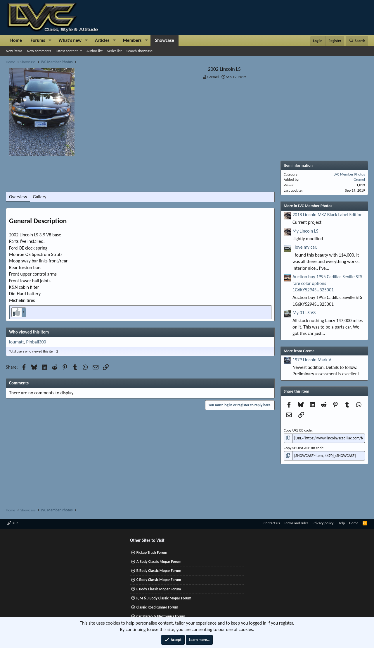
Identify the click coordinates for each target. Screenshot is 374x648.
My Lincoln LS (305, 231)
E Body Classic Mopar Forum (158, 589)
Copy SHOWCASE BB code (303, 448)
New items (14, 51)
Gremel (213, 77)
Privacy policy (323, 523)
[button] (50, 40)
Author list (94, 51)
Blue (12, 523)
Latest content (67, 51)
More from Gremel (300, 350)
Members (132, 40)
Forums (38, 40)
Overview (18, 197)
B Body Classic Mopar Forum (158, 570)
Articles (102, 40)
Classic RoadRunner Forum (157, 607)
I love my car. (304, 247)
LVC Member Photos (349, 174)
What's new (70, 40)
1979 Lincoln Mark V (311, 359)
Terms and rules (296, 523)
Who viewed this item (29, 332)
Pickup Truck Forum (151, 552)
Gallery (39, 197)
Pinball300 (36, 342)
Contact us (272, 523)
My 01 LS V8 (304, 312)
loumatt (16, 342)
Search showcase (140, 51)
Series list (114, 51)
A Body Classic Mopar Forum (158, 561)
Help (341, 523)
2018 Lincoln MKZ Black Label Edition (327, 214)
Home (16, 40)
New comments (39, 51)
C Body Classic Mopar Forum (158, 579)
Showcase (164, 40)
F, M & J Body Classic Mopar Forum (163, 598)
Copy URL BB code (298, 430)
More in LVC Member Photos (308, 205)
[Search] (357, 41)
